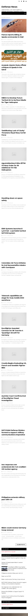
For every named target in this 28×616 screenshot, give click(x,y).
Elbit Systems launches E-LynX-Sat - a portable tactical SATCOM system (13, 232)
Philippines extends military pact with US (12, 575)
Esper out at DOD (6, 578)
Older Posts (21, 547)
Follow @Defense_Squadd (8, 554)
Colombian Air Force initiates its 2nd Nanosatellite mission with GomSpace (13, 266)
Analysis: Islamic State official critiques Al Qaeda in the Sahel (13, 68)
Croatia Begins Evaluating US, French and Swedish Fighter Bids (13, 367)
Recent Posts (5, 17)
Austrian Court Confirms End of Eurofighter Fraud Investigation (13, 400)
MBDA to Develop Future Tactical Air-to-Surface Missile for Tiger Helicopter (13, 100)
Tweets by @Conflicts (7, 607)
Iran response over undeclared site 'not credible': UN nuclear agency (13, 469)
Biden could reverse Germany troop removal (13, 581)
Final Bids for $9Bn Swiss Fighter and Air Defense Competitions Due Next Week (17, 571)
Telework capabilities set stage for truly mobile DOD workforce (12, 299)
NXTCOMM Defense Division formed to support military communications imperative (13, 434)
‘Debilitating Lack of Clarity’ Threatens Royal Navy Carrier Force (13, 133)
